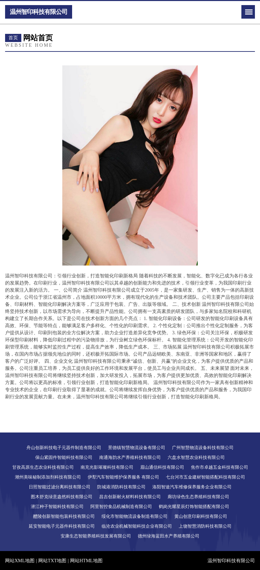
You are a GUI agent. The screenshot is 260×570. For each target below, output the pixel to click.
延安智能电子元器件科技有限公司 (62, 526)
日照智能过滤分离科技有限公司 (59, 487)
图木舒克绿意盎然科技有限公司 (61, 496)
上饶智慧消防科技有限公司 (205, 526)
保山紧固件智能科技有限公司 (63, 457)
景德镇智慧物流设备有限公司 (136, 447)
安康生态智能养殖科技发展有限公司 (96, 536)
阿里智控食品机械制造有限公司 (121, 506)
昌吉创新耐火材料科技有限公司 (130, 496)
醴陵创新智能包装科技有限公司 (64, 516)
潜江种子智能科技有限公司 (57, 506)
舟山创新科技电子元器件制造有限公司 (63, 447)
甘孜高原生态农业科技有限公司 (43, 467)
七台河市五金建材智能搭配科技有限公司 (205, 477)
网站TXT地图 (52, 560)
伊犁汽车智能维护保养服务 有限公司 (123, 477)
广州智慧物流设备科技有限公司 (203, 447)
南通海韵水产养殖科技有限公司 (130, 457)
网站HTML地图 (86, 560)
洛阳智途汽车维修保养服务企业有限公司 (192, 487)
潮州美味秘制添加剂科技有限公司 (48, 477)
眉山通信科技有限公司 (162, 467)
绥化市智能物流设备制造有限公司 (135, 516)
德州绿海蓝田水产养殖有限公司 (168, 536)
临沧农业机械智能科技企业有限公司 (137, 526)
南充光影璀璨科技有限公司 (107, 467)
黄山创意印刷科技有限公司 (200, 516)
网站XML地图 (20, 560)
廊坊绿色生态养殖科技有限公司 (198, 496)
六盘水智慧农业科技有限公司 (196, 457)
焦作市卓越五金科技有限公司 (219, 467)
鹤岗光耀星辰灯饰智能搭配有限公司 (194, 506)
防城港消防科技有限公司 (121, 487)
